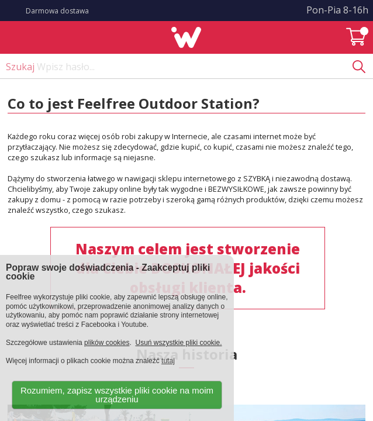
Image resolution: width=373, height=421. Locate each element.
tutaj (168, 361)
